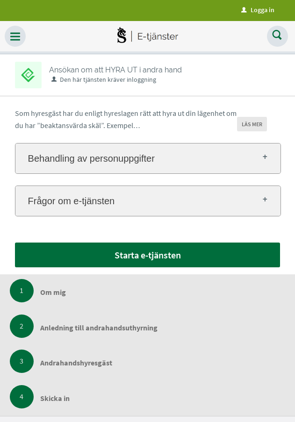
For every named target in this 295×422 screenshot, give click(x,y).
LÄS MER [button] (252, 124)
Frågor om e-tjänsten (71, 201)
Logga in (257, 10)
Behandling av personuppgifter (91, 158)
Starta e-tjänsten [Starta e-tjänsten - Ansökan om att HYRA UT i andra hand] (148, 255)
